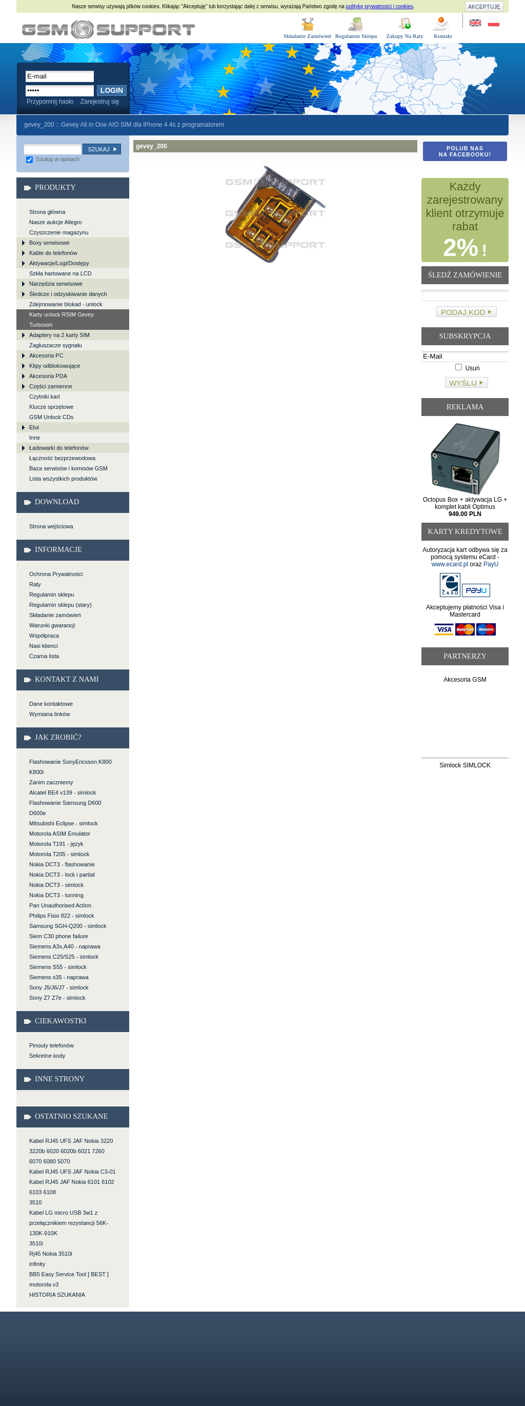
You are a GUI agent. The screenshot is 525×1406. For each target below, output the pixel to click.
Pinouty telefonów (51, 1045)
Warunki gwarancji (52, 625)
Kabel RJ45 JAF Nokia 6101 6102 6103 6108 (71, 1187)
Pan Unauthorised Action (60, 905)
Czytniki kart (44, 396)
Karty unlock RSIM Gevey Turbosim (61, 319)
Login (111, 90)
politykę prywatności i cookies (379, 6)
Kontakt (443, 36)
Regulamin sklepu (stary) (60, 605)
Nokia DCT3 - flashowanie (62, 864)
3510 (35, 1202)
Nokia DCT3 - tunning (56, 895)
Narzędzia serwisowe (56, 284)
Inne (34, 437)
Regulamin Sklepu (356, 36)
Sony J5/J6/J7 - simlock (59, 987)
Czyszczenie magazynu (59, 232)
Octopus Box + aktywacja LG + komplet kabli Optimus (465, 507)
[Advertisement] (465, 722)
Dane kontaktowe (51, 704)
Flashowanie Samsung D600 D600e (65, 808)
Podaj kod (463, 312)
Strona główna (47, 212)
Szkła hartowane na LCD (60, 273)
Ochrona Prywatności (56, 574)
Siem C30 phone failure (58, 936)
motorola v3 (43, 1284)
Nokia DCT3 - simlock (56, 885)
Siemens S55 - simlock (58, 967)
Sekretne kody (47, 1056)
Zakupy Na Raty (404, 36)
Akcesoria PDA (48, 376)
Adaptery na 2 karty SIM (59, 335)
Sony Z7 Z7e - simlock (57, 998)
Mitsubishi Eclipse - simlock (63, 823)
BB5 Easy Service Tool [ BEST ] (69, 1274)
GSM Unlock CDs (51, 417)
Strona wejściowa (51, 526)
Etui (34, 427)
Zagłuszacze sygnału (55, 345)
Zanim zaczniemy (51, 782)
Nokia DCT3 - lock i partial (62, 875)
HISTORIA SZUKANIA (57, 1295)
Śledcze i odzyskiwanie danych (68, 294)
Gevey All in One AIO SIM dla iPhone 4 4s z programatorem (142, 124)
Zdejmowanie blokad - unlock (65, 304)
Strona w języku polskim (492, 23)
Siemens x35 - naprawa (59, 977)
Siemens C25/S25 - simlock (63, 957)
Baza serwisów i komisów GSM (68, 468)
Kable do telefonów (53, 253)
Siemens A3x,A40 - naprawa (64, 946)
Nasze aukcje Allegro (55, 222)
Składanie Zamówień (307, 36)
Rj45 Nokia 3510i (50, 1254)
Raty (35, 584)
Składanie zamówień (55, 615)
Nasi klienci (43, 646)
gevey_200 (108, 29)
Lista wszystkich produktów (63, 479)
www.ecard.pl (450, 564)
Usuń (467, 368)
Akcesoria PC (46, 355)
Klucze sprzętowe (51, 407)
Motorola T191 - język (56, 844)
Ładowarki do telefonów (59, 448)
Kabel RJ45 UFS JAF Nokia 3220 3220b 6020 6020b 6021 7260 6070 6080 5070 (71, 1151)
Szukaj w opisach (52, 159)
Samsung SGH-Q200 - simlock (67, 926)
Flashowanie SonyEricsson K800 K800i (70, 767)
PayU (490, 564)
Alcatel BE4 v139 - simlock (62, 792)
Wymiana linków (49, 714)
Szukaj (98, 149)
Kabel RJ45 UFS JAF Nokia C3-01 (72, 1172)
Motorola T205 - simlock (59, 854)
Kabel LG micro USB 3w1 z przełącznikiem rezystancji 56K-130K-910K (68, 1223)
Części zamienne (50, 386)
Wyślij (463, 383)
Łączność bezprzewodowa (62, 458)
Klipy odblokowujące (54, 366)
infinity (37, 1264)
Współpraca (44, 635)
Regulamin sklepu (51, 594)
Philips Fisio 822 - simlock (61, 916)
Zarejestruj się (99, 101)
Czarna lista (44, 656)
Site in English (476, 23)
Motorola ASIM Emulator (59, 833)
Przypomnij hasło (50, 101)
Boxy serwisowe (49, 243)
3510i (36, 1243)
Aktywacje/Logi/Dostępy (59, 263)
